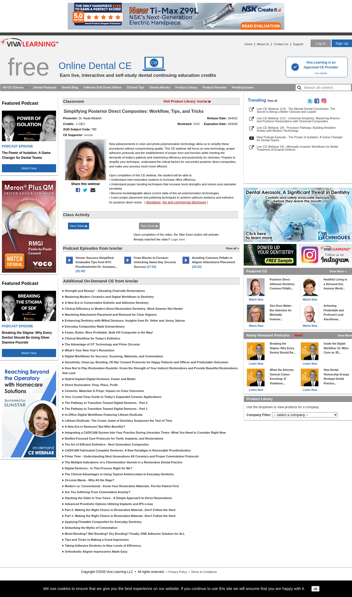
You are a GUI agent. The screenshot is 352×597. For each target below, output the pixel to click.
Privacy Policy (177, 571)
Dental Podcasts (45, 87)
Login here (178, 239)
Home (248, 44)
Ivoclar (88, 135)
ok (315, 589)
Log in (320, 43)
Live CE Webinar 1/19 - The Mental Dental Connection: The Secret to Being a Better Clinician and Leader (296, 110)
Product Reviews (215, 87)
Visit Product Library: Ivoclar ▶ (187, 101)
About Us (263, 44)
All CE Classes (13, 87)
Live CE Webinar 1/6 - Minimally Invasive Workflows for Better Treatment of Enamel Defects (297, 148)
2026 (196, 124)
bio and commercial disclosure (184, 202)
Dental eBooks (159, 87)
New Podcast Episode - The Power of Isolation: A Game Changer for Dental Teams (300, 139)
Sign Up (341, 43)
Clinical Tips (135, 87)
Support (298, 44)
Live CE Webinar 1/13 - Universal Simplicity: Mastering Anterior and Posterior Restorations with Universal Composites (298, 120)
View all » (232, 248)
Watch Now (29, 168)
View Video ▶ (78, 225)
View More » (338, 271)
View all (272, 100)
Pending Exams (243, 87)
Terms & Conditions (204, 571)
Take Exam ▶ (149, 225)
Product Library (186, 87)
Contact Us (281, 44)
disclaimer (153, 202)
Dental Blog (70, 87)
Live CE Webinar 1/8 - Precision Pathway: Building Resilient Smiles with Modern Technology (296, 129)
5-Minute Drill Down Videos (102, 87)
